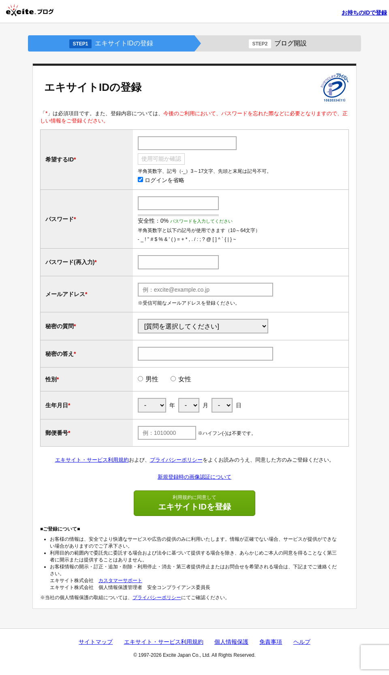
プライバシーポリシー (176, 460)
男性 (151, 379)
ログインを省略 (161, 180)
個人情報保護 (231, 641)
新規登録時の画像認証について (194, 477)
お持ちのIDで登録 (364, 12)
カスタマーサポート (120, 580)
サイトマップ (96, 641)
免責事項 (270, 641)
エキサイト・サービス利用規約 (92, 460)
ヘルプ (301, 641)
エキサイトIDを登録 (194, 502)
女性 (184, 379)
